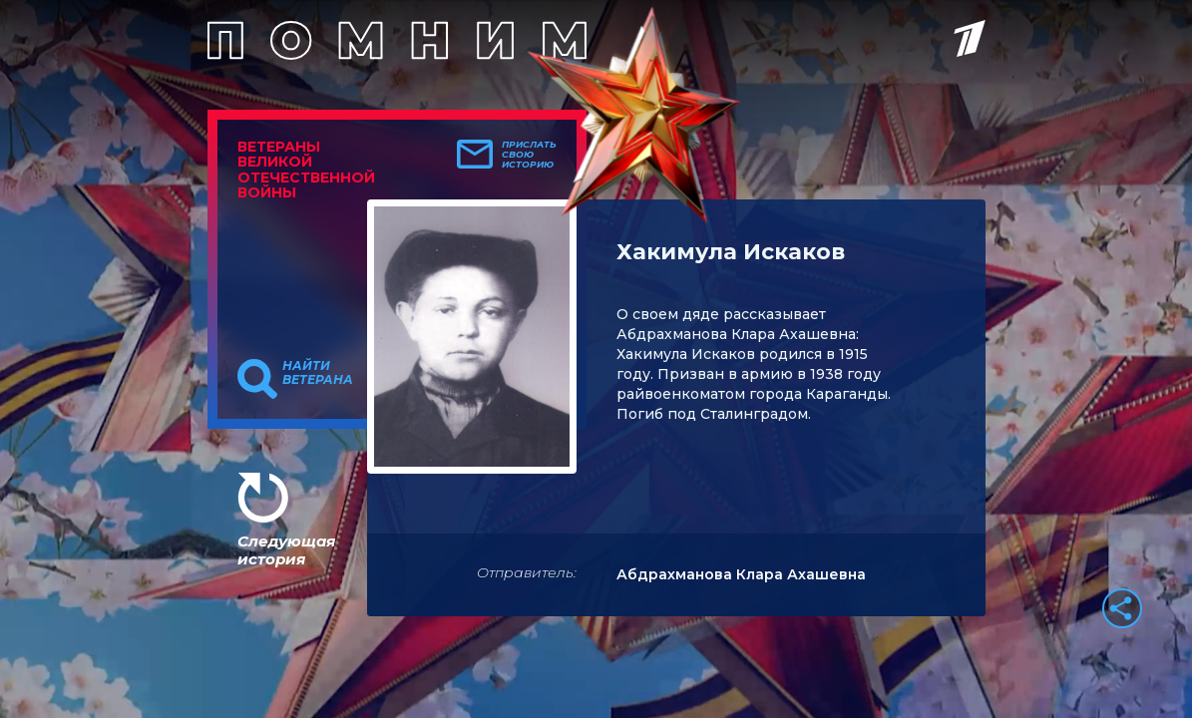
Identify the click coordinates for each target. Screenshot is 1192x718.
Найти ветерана (317, 373)
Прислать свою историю (529, 155)
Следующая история (286, 550)
